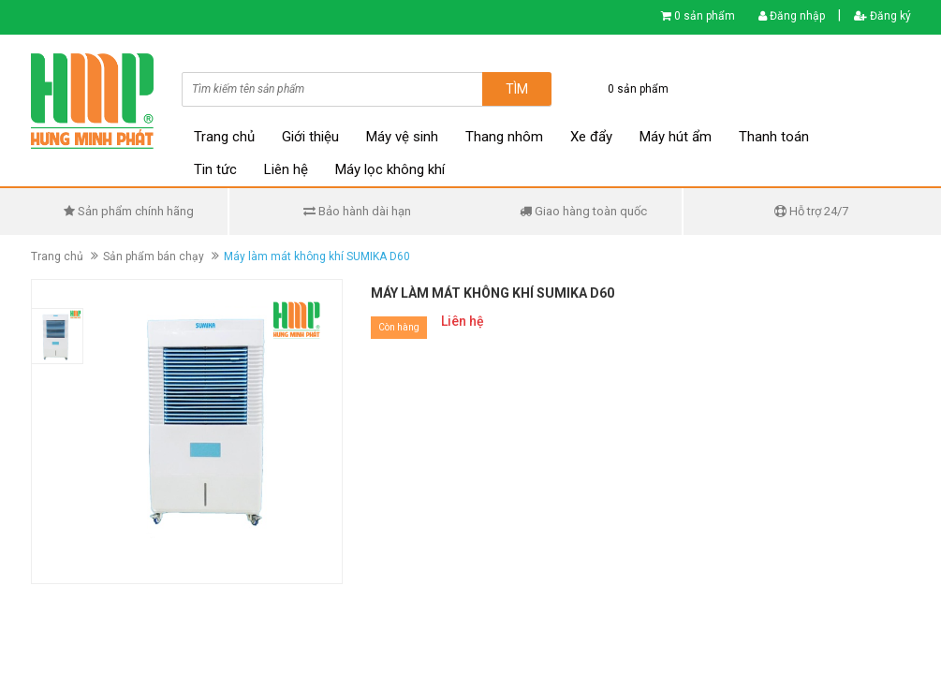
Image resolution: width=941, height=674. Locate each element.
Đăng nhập (791, 15)
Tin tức (215, 169)
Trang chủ (224, 136)
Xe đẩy (591, 136)
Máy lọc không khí (390, 169)
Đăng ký (882, 15)
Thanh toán (774, 136)
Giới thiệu (310, 136)
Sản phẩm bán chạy (153, 256)
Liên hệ (286, 169)
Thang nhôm (504, 136)
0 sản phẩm (704, 15)
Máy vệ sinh (402, 136)
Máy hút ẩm (676, 136)
